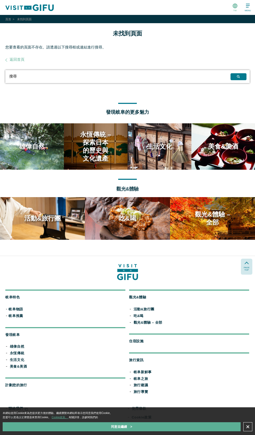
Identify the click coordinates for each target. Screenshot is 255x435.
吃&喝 (138, 316)
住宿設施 (136, 341)
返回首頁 (17, 59)
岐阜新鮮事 (143, 372)
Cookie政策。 (60, 417)
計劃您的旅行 (16, 385)
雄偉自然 (17, 346)
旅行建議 (141, 385)
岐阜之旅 (141, 379)
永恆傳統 (17, 353)
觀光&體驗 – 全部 (148, 322)
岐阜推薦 (16, 316)
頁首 (8, 19)
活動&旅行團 (144, 309)
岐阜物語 (16, 309)
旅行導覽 (141, 392)
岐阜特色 (12, 297)
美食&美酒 (18, 366)
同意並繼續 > (121, 427)
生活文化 (17, 360)
